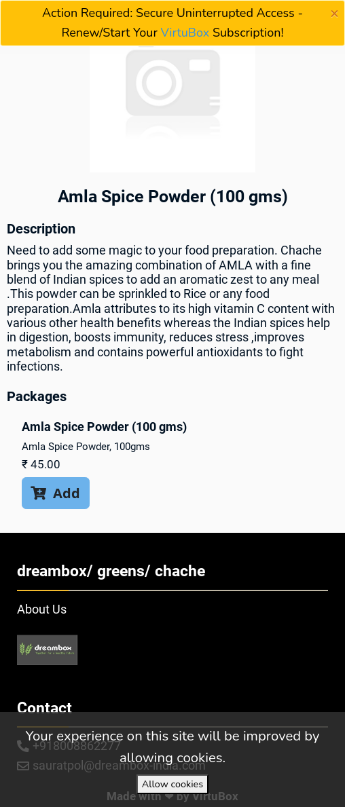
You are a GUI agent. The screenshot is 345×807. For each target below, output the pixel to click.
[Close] (334, 13)
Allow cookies (172, 784)
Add (55, 492)
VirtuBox (185, 32)
